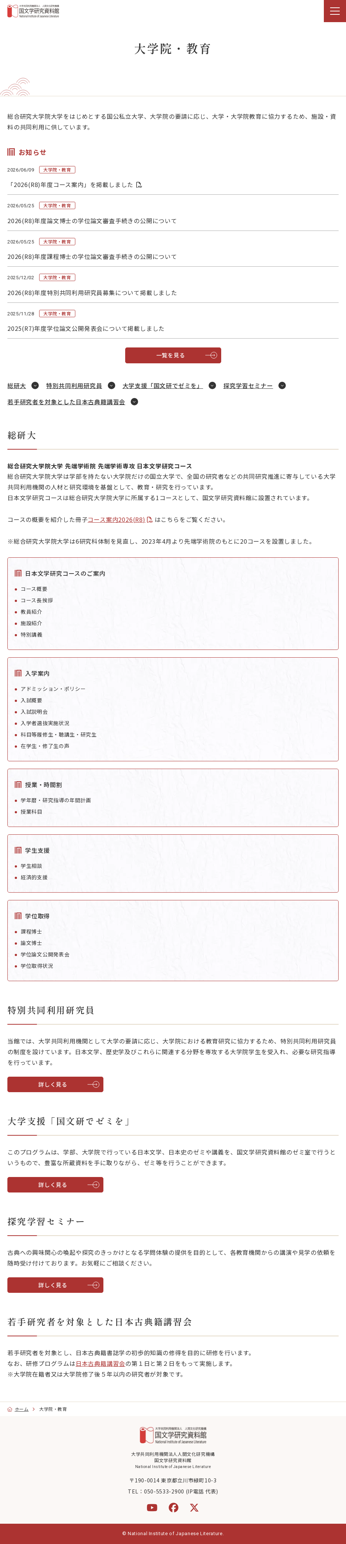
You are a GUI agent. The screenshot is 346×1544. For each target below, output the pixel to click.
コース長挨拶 (37, 600)
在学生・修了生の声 (45, 746)
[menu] (335, 11)
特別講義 (31, 634)
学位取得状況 (37, 965)
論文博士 (31, 942)
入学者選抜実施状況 (45, 723)
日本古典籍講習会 (100, 1363)
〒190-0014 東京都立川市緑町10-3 (172, 1480)
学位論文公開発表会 (45, 954)
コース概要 (34, 588)
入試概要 (31, 700)
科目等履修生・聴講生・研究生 (59, 734)
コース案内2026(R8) (116, 519)
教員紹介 (31, 611)
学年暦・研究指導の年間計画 (56, 800)
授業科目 (31, 811)
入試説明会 (34, 711)
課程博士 (31, 931)
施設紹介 (31, 623)
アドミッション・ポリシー (53, 688)
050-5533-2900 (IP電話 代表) (181, 1491)
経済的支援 (34, 877)
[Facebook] (173, 1507)
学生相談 (31, 865)
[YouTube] (152, 1507)
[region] (173, 11)
